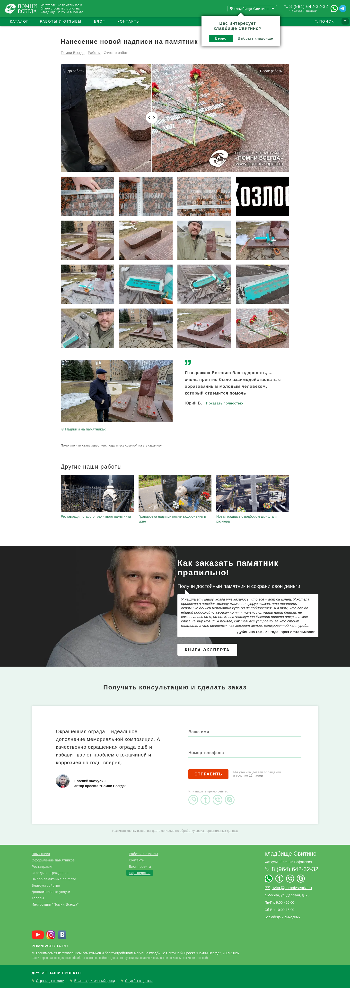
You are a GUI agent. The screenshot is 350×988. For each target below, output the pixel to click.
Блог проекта (140, 866)
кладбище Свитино (290, 853)
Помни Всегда (73, 53)
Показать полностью (224, 403)
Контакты (128, 21)
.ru (50, 946)
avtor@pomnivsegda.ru (292, 888)
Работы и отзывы (60, 21)
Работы (94, 53)
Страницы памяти (50, 981)
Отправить (208, 774)
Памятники (41, 854)
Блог (99, 21)
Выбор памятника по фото (54, 879)
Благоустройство (46, 885)
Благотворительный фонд (94, 981)
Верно (221, 38)
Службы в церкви (139, 981)
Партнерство (139, 873)
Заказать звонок (303, 11)
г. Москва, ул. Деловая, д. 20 (287, 895)
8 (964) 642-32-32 (308, 6)
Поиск (326, 21)
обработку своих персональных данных (209, 831)
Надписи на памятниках (85, 429)
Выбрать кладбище (255, 38)
